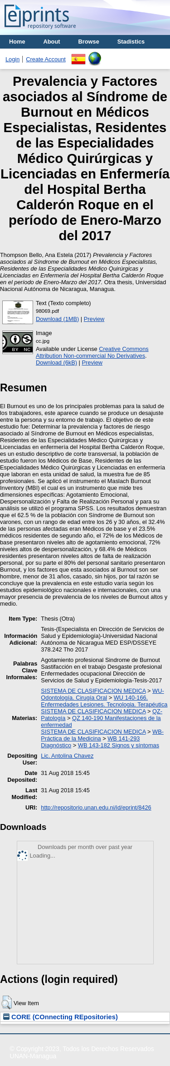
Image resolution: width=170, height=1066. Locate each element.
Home (17, 41)
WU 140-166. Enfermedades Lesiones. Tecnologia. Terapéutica (104, 701)
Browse (88, 41)
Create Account (46, 59)
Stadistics (131, 41)
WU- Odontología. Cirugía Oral (102, 694)
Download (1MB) (57, 319)
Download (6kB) (56, 362)
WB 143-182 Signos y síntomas (118, 745)
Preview (94, 319)
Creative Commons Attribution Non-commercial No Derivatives (92, 352)
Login (12, 59)
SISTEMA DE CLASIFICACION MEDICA (93, 690)
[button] (6, 1002)
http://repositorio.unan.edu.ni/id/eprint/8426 (96, 807)
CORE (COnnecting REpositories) (60, 1017)
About (52, 41)
